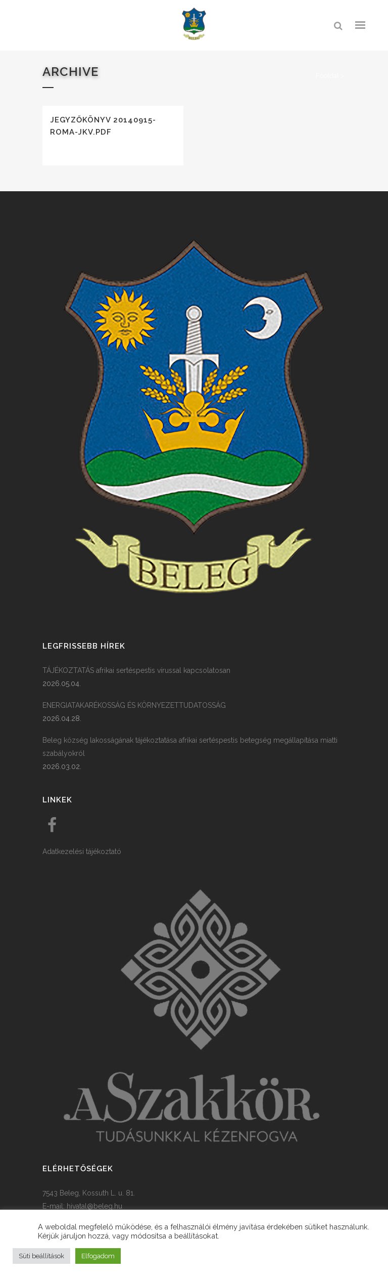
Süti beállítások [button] (41, 1256)
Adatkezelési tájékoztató (81, 851)
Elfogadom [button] (98, 1256)
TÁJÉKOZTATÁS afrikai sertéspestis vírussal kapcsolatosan (136, 670)
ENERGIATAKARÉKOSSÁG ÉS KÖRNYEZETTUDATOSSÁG (134, 705)
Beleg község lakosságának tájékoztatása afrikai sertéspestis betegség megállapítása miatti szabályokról (189, 746)
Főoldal (327, 75)
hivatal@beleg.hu (94, 1206)
